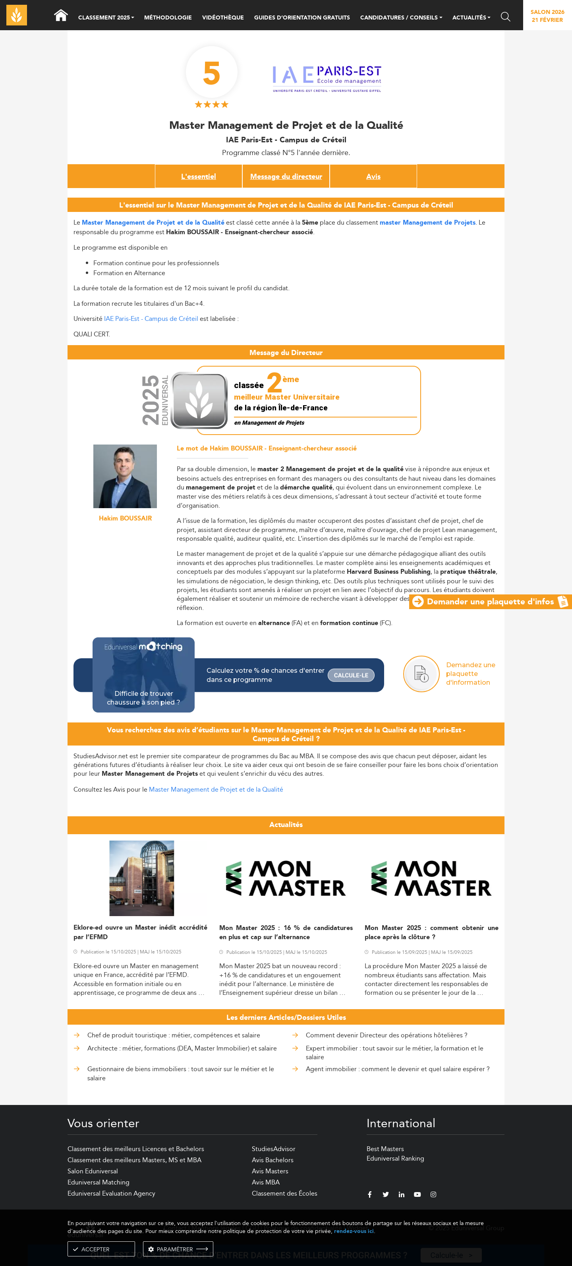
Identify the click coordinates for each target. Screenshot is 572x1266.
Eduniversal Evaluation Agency (111, 1193)
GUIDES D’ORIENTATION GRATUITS (302, 18)
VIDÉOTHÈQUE (223, 18)
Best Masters (385, 1149)
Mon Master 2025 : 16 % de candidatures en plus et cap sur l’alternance (286, 932)
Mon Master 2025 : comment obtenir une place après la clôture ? (432, 932)
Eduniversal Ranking (395, 1158)
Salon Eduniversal (93, 1171)
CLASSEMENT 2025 (104, 18)
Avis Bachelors (273, 1160)
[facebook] (370, 1195)
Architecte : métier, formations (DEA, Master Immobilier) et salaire (182, 1048)
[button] (132, 18)
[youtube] (417, 1195)
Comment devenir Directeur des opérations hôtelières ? (387, 1035)
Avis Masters (270, 1171)
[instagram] (433, 1195)
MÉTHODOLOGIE (168, 18)
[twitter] (386, 1195)
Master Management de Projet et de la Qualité (216, 789)
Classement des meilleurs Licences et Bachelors (136, 1149)
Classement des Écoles (284, 1193)
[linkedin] (401, 1195)
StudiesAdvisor (274, 1149)
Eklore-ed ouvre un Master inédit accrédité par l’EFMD (140, 932)
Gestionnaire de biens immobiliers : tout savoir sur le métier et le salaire (180, 1073)
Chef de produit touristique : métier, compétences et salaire (173, 1035)
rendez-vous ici (354, 1231)
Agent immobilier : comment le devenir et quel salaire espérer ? (398, 1069)
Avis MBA (266, 1182)
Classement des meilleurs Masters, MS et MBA (134, 1160)
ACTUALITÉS (469, 18)
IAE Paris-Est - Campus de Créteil (151, 319)
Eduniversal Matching (98, 1182)
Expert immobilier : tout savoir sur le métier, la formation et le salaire (394, 1052)
